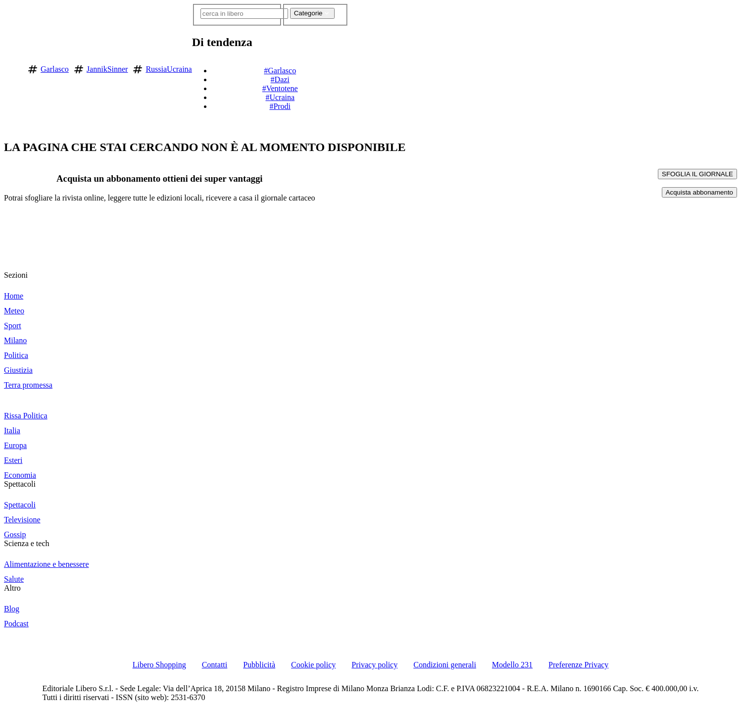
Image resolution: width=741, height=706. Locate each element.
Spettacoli (20, 484)
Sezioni (16, 275)
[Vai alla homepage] (11, 67)
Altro (12, 588)
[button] (354, 67)
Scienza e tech (26, 543)
